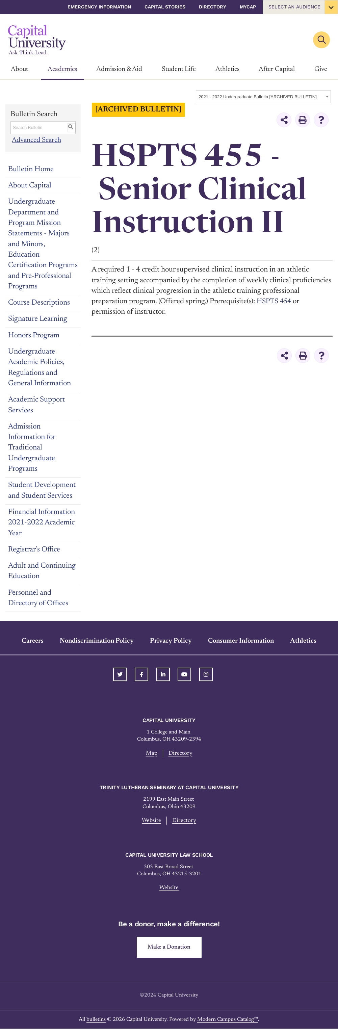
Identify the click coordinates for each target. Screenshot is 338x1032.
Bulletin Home (31, 169)
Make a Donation (169, 950)
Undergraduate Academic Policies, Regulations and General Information (39, 367)
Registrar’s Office (34, 549)
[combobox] (263, 96)
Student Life (179, 69)
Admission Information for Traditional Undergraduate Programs (31, 448)
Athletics (227, 69)
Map (151, 753)
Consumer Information (241, 641)
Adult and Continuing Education (42, 571)
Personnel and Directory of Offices (38, 598)
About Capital (29, 185)
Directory (212, 6)
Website (151, 821)
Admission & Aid (119, 69)
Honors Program (33, 335)
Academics (62, 69)
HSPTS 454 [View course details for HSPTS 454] (275, 301)
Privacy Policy (171, 641)
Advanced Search (36, 140)
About (19, 69)
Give (320, 69)
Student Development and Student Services (42, 490)
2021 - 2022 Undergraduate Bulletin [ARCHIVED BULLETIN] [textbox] (258, 96)
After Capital (277, 69)
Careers (33, 641)
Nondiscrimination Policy (97, 641)
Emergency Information (99, 6)
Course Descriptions (39, 303)
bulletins (96, 1022)
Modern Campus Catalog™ (227, 1022)
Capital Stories (165, 6)
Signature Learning (37, 319)
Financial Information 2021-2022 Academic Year (41, 523)
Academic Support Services (36, 405)
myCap (248, 6)
